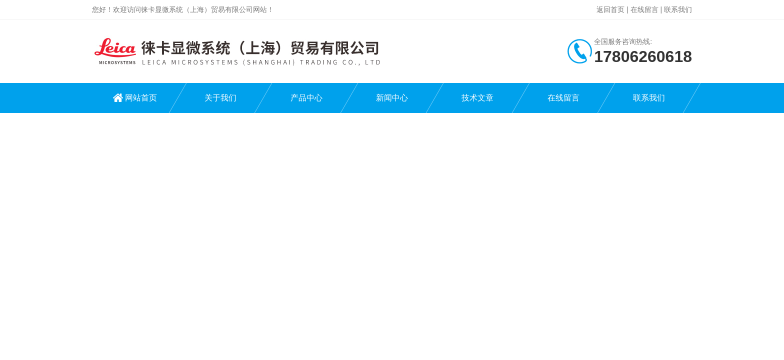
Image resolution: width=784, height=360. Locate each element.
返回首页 (610, 10)
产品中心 (306, 98)
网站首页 (141, 98)
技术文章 (478, 98)
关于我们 (220, 98)
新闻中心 (392, 98)
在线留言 (644, 10)
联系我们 (678, 10)
